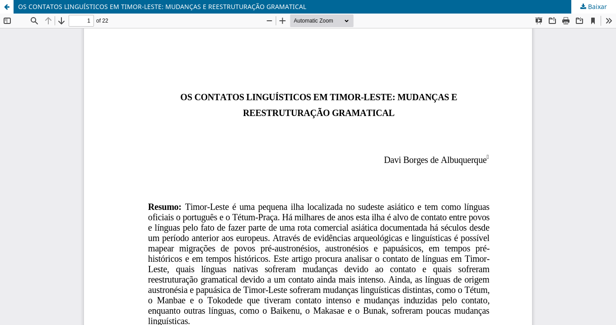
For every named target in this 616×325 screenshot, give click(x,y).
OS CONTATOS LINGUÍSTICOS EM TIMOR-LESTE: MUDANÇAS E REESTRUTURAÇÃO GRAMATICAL (162, 6)
